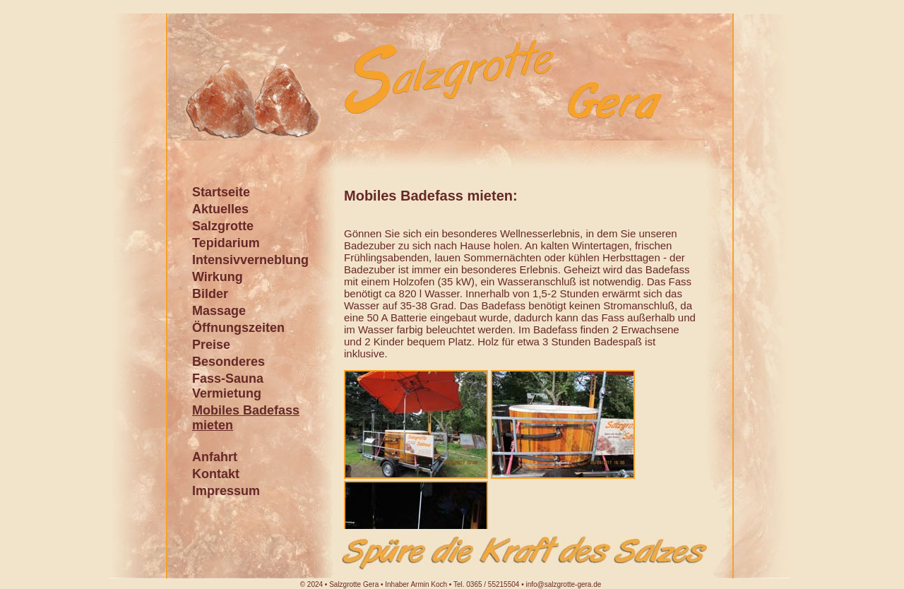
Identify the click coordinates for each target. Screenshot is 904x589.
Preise (211, 345)
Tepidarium (226, 243)
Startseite (221, 192)
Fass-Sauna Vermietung (227, 385)
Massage (219, 311)
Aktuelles (220, 209)
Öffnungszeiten (238, 328)
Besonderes (228, 362)
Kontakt (215, 474)
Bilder (210, 294)
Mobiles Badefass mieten (245, 417)
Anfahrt (214, 457)
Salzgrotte (223, 226)
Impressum (226, 491)
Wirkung (217, 277)
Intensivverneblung (250, 260)
